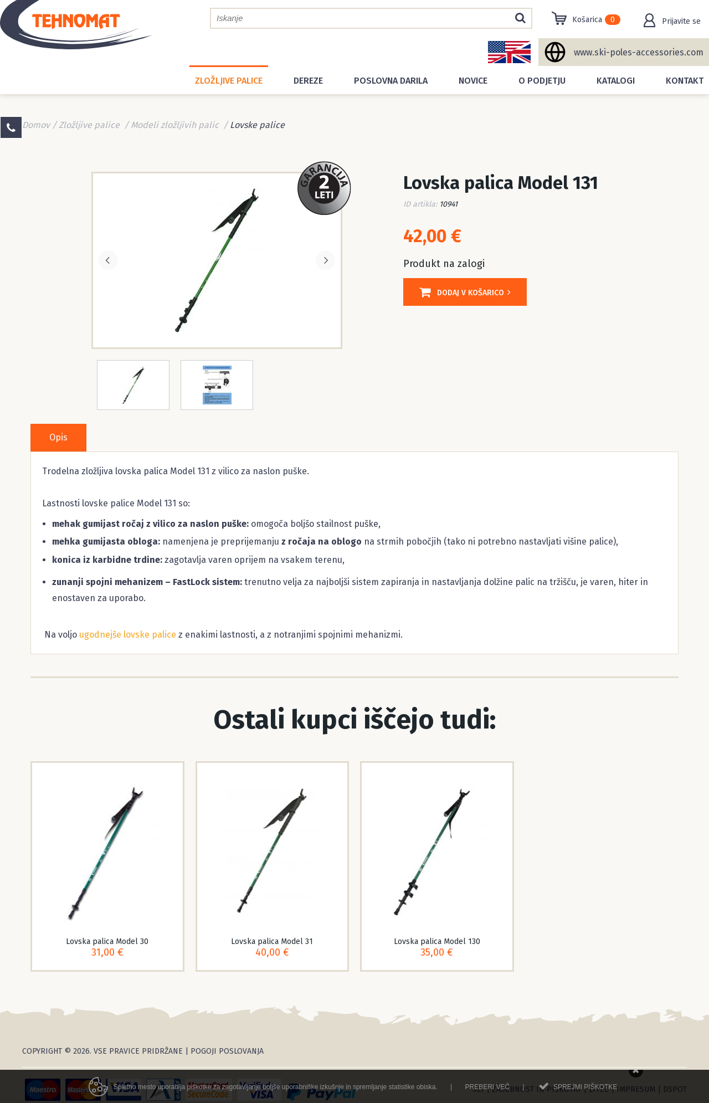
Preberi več (487, 1090)
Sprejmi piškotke (585, 1090)
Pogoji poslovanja (227, 1051)
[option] (217, 259)
